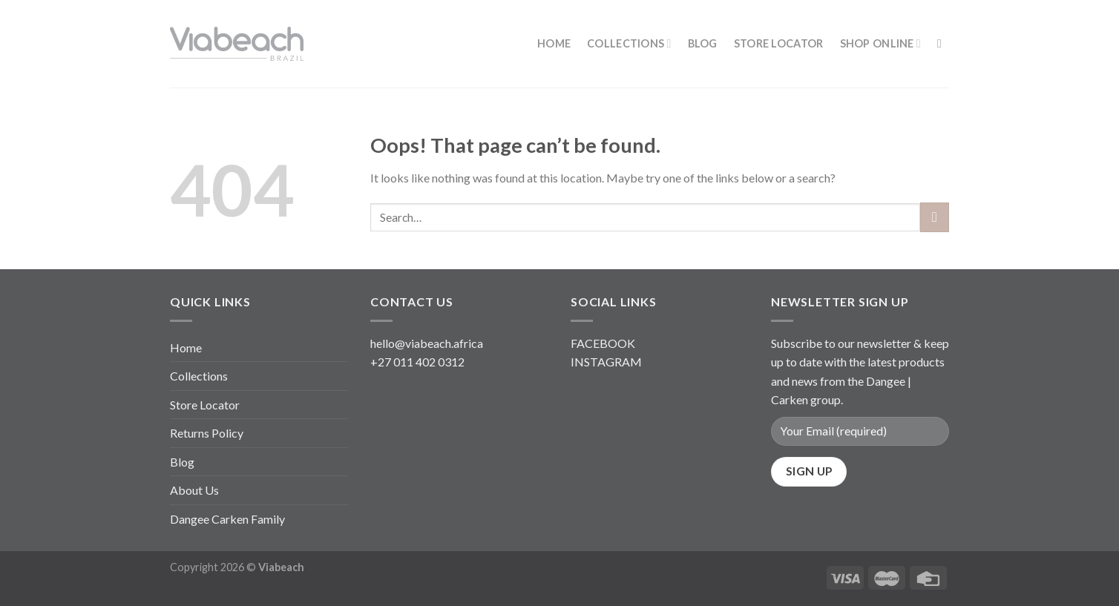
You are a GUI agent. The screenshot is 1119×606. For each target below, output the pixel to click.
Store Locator (779, 43)
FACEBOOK (603, 343)
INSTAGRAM (606, 362)
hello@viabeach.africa (426, 343)
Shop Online (881, 43)
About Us (194, 490)
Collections (629, 43)
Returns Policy (206, 433)
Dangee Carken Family (227, 519)
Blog (703, 43)
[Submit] (934, 216)
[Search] (943, 43)
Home (554, 43)
